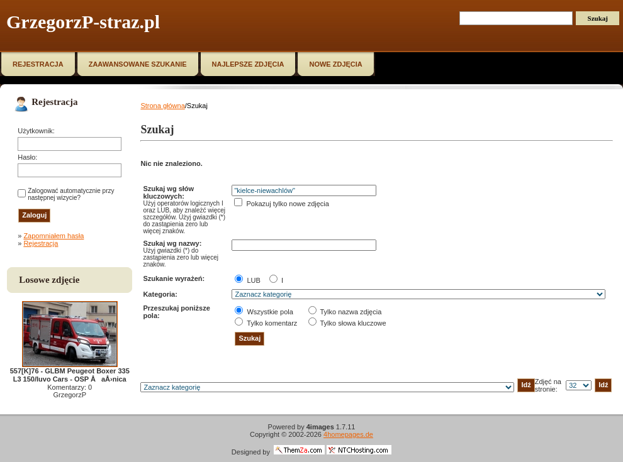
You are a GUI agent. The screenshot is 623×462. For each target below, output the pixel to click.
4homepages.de (348, 434)
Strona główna (162, 105)
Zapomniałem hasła (53, 235)
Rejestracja (40, 243)
